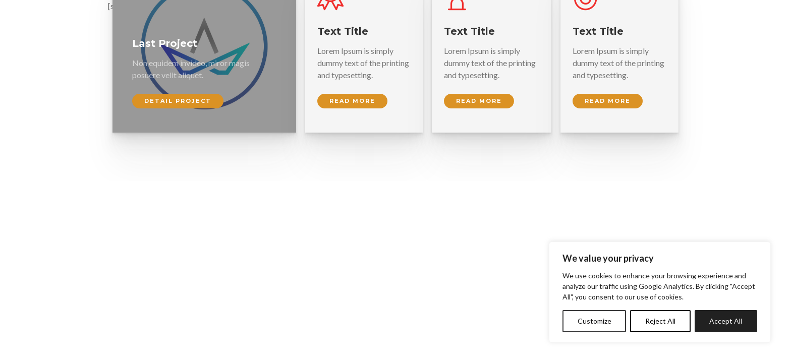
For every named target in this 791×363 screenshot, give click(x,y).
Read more (352, 100)
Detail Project (177, 100)
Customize (594, 321)
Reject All (660, 321)
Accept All (725, 321)
